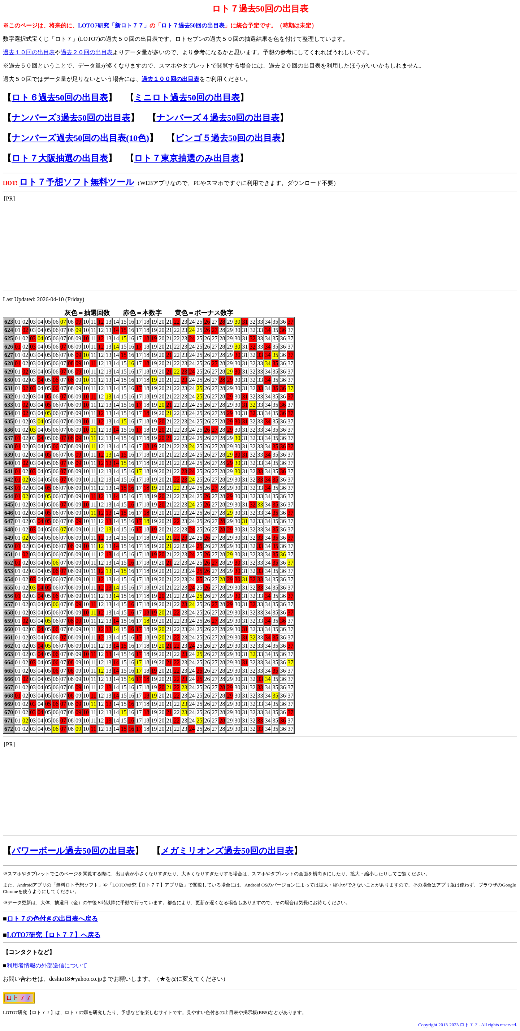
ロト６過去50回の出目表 (60, 97)
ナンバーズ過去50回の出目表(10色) (80, 138)
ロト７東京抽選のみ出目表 (186, 158)
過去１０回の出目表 (29, 52)
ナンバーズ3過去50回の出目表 (71, 117)
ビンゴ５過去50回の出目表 (228, 138)
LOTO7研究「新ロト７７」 (114, 25)
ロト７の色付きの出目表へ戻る (52, 918)
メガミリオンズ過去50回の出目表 (227, 850)
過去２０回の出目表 (87, 52)
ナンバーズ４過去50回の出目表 (218, 117)
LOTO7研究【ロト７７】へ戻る (53, 935)
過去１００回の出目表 (170, 79)
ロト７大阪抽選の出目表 (60, 158)
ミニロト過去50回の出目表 (187, 97)
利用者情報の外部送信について (46, 965)
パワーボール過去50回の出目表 (73, 850)
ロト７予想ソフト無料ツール (76, 182)
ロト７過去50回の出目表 (193, 25)
